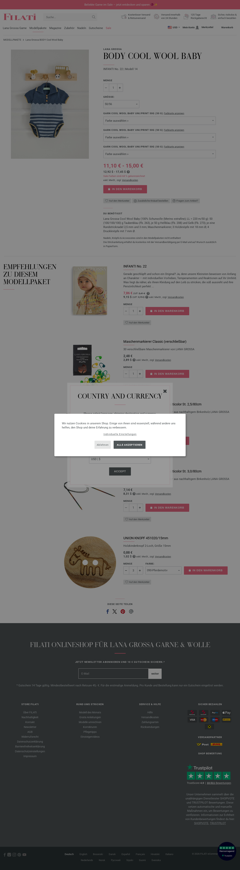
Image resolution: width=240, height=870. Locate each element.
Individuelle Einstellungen (120, 434)
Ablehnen (103, 444)
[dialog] (120, 435)
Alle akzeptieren (129, 444)
